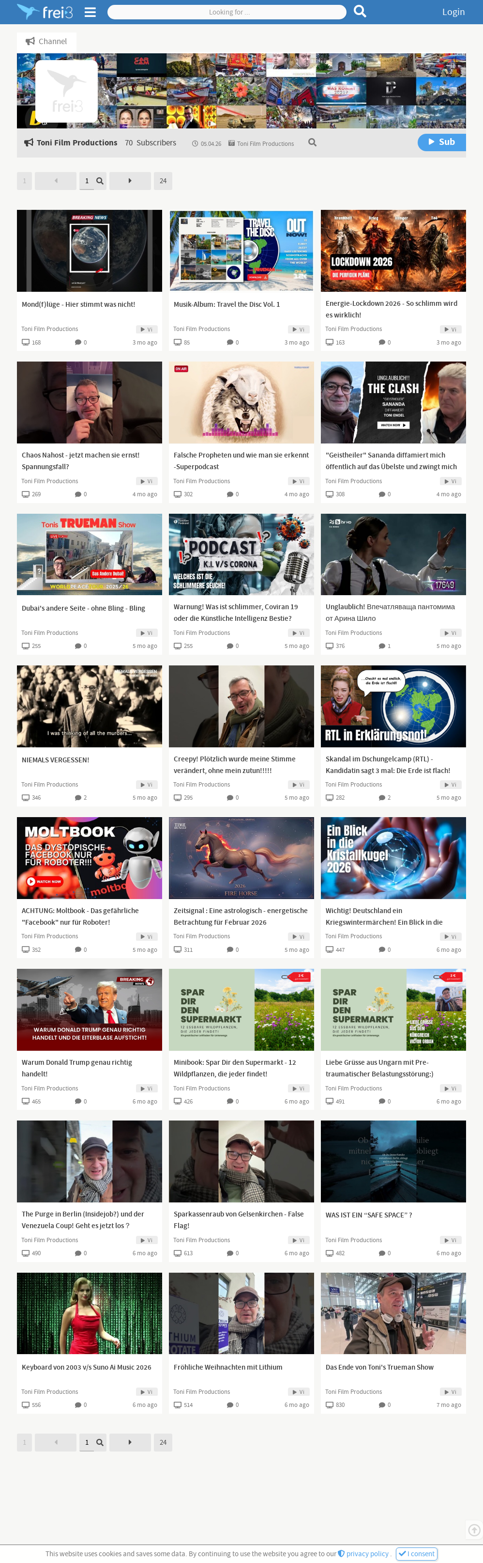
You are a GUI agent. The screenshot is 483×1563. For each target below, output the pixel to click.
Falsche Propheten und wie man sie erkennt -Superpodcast (241, 461)
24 (163, 181)
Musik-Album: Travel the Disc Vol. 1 (227, 305)
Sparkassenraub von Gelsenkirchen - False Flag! (239, 1220)
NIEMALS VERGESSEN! (56, 760)
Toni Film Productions (49, 329)
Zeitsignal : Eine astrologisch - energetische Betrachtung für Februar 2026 (241, 917)
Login (453, 12)
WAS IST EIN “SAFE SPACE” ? (369, 1215)
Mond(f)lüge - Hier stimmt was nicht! (79, 305)
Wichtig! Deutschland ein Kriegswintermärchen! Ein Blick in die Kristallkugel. (384, 922)
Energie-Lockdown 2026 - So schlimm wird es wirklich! (391, 309)
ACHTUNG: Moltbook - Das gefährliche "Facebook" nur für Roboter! (80, 917)
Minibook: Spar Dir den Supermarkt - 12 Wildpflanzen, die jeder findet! (235, 1068)
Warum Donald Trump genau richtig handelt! (77, 1068)
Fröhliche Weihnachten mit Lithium (228, 1368)
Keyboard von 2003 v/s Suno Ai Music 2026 (86, 1368)
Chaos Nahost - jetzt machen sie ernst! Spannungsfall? (81, 461)
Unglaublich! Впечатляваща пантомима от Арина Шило (390, 613)
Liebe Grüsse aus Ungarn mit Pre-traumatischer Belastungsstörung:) (380, 1068)
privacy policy (364, 1554)
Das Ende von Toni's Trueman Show (380, 1368)
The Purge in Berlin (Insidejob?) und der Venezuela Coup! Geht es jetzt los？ (83, 1220)
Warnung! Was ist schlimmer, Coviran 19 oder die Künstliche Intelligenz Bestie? (236, 613)
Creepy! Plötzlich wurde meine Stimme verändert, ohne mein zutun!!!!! (235, 765)
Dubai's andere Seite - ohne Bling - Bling (83, 609)
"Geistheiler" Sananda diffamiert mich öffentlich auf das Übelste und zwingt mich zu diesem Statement (391, 467)
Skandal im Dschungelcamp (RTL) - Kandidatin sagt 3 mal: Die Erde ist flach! (388, 765)
